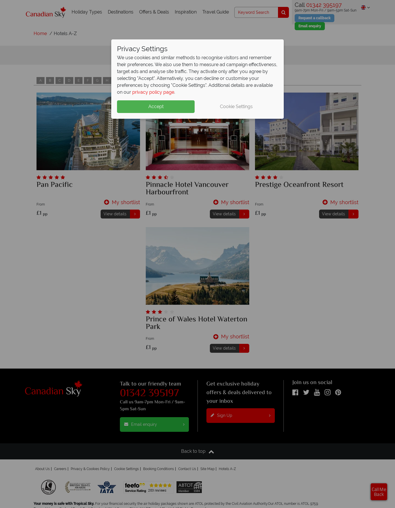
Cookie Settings (236, 106)
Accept (156, 106)
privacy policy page (153, 92)
